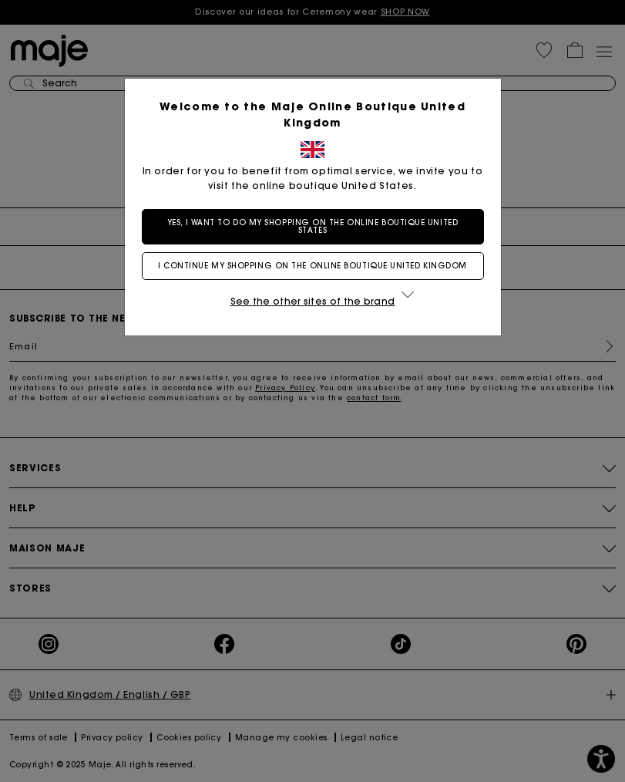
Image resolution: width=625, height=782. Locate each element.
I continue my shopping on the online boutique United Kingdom (312, 266)
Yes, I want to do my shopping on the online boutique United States (312, 226)
